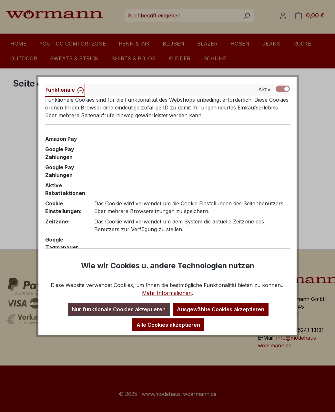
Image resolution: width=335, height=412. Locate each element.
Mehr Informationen (167, 293)
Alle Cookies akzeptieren (168, 325)
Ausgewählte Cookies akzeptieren (220, 309)
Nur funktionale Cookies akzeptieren (119, 309)
